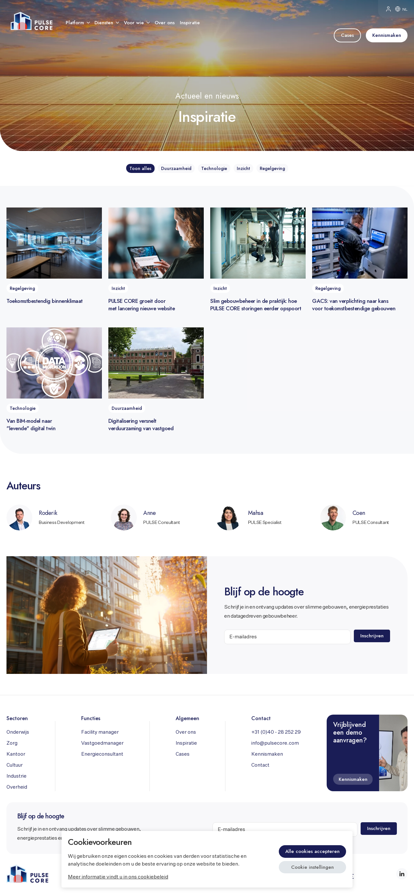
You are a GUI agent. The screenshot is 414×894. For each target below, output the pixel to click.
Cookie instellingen (312, 867)
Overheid (16, 787)
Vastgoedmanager (102, 743)
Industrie (16, 776)
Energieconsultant (102, 754)
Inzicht (243, 168)
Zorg (11, 743)
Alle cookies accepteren (312, 851)
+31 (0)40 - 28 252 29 (276, 732)
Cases (183, 754)
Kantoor (15, 754)
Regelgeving (272, 168)
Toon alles (140, 168)
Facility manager (100, 732)
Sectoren (17, 718)
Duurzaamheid (176, 168)
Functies (90, 718)
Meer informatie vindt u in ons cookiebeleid (118, 877)
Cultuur (14, 765)
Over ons (186, 732)
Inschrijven (372, 635)
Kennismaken (267, 754)
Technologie (214, 168)
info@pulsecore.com (275, 743)
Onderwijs (17, 732)
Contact (261, 718)
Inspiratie (186, 743)
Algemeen (187, 718)
